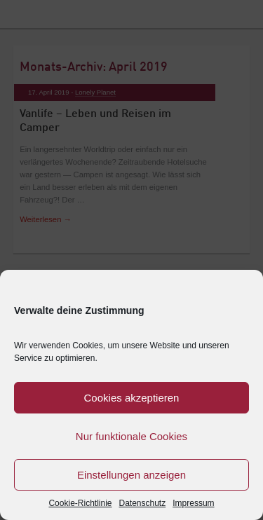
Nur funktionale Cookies (131, 436)
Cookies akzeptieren (132, 398)
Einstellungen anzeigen (131, 475)
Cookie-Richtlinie (80, 503)
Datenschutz (142, 503)
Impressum (193, 503)
